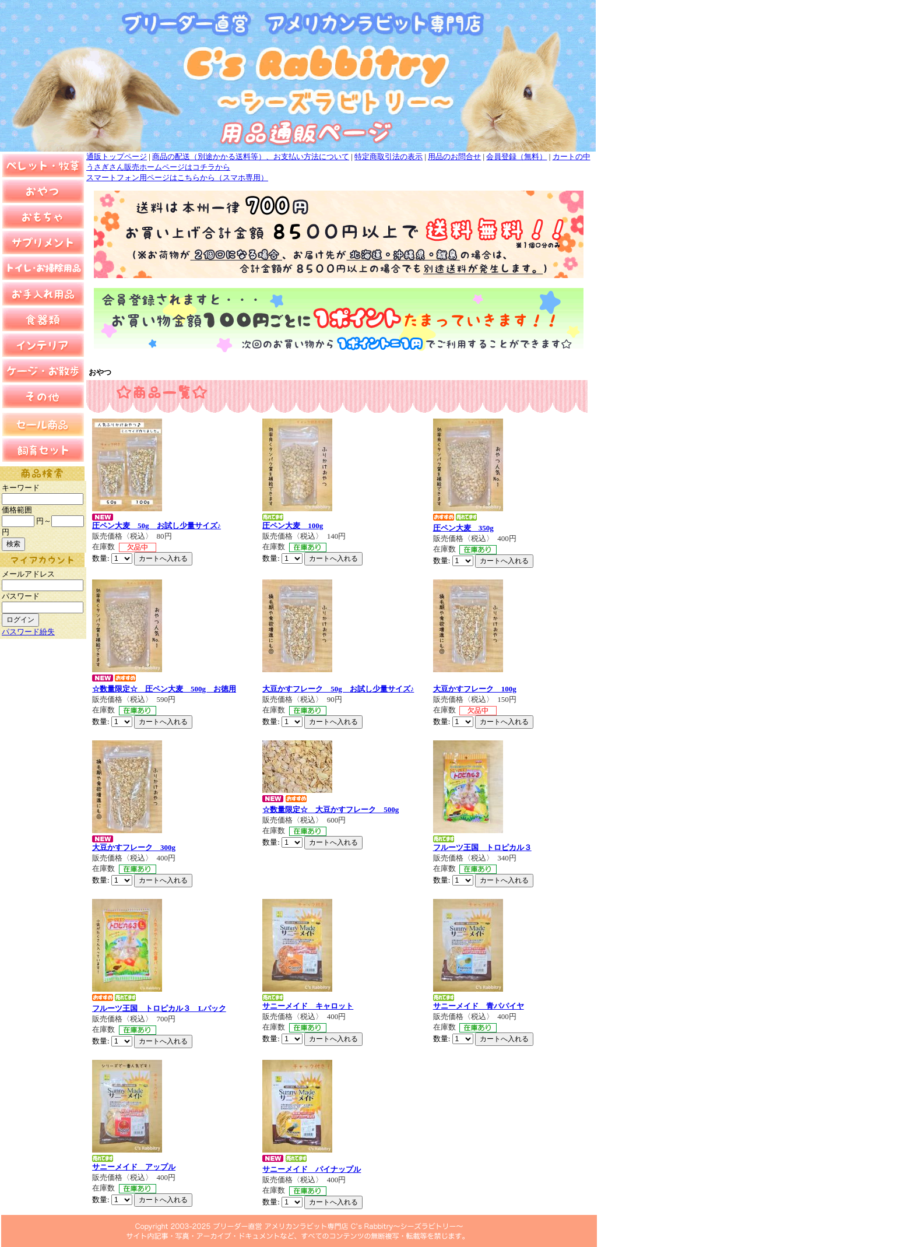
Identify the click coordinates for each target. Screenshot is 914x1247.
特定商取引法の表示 (388, 156)
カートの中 (571, 156)
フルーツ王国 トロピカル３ (482, 847)
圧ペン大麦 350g (463, 528)
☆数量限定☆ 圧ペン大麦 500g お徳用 (164, 688)
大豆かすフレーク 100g (474, 688)
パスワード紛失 (28, 631)
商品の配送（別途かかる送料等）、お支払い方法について (250, 156)
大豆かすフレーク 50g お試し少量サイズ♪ (338, 688)
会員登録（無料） (516, 156)
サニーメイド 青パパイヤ (478, 1006)
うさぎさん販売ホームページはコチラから (158, 167)
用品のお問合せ (454, 156)
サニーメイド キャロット (307, 1006)
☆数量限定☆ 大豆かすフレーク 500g (330, 809)
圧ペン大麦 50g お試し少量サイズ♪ (156, 525)
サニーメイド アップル (133, 1166)
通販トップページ (116, 156)
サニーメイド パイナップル (311, 1169)
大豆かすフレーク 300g (133, 847)
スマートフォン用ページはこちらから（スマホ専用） (177, 177)
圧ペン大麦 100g (292, 525)
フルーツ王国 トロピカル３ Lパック (159, 1008)
